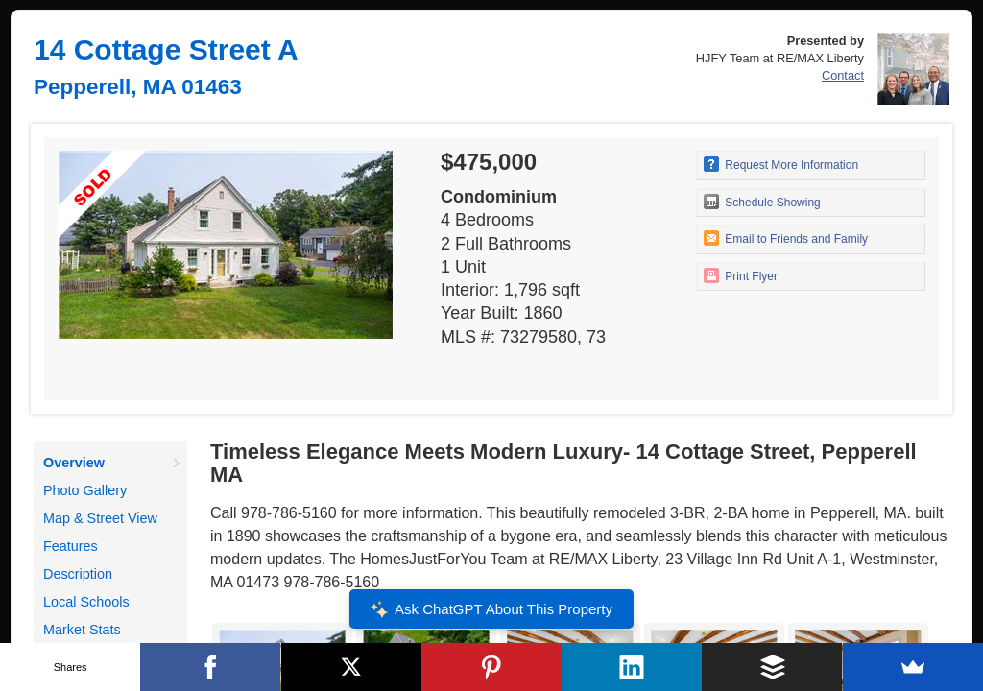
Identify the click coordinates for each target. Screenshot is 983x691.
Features (70, 546)
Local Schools (86, 601)
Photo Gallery (85, 490)
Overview (74, 462)
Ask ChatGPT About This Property (491, 609)
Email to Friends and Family (786, 238)
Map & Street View (100, 518)
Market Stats (82, 629)
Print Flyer (741, 275)
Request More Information (781, 164)
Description (77, 574)
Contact (843, 75)
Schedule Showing (762, 201)
